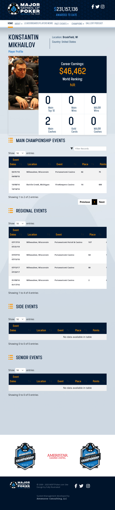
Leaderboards (31, 23)
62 (82, 172)
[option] (57, 456)
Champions (77, 23)
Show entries (21, 153)
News (50, 23)
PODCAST (98, 23)
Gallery (90, 23)
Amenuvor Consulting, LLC (52, 498)
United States (69, 42)
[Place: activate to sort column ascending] (87, 162)
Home (10, 23)
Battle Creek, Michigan (38, 184)
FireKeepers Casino (64, 184)
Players (43, 23)
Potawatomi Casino (65, 172)
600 (100, 184)
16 (82, 184)
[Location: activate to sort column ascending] (38, 162)
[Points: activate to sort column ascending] (105, 162)
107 (89, 242)
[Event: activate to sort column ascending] (65, 162)
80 (89, 267)
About (18, 23)
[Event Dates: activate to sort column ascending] (16, 162)
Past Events (61, 23)
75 (100, 172)
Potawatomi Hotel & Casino (68, 242)
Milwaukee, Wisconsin (38, 172)
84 (89, 255)
